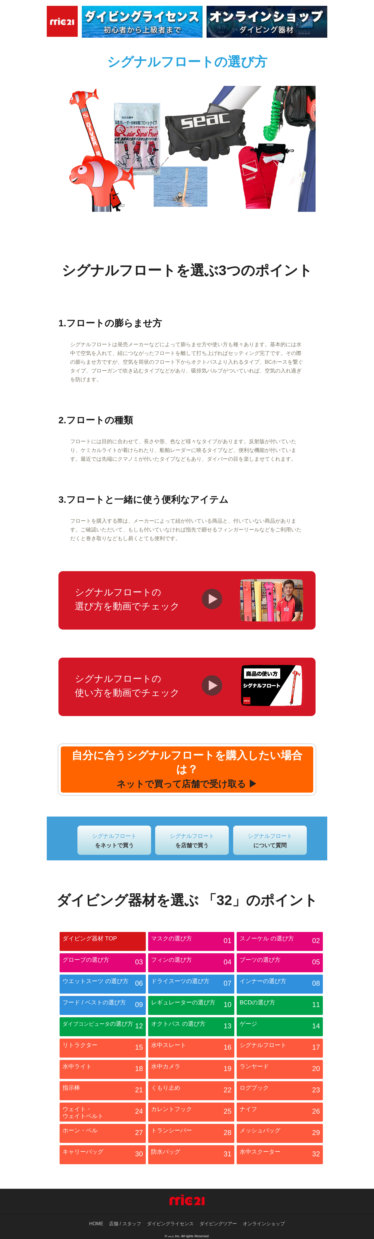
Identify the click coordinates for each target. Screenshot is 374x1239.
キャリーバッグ (103, 1155)
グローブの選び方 (103, 963)
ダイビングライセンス (170, 1223)
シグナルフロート (114, 841)
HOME (96, 1223)
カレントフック (191, 1112)
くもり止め (191, 1091)
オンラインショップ (264, 1223)
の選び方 (103, 1027)
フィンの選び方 (191, 963)
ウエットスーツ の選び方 (103, 985)
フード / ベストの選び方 (103, 1006)
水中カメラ (191, 1070)
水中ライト (103, 1070)
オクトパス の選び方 (191, 1027)
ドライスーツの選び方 (191, 985)
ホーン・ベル (103, 1134)
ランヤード (280, 1070)
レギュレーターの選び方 (191, 1006)
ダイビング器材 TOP (90, 938)
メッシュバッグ (280, 1134)
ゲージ (280, 1027)
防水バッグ (191, 1155)
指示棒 (103, 1091)
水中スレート (191, 1049)
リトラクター (103, 1049)
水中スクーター (280, 1155)
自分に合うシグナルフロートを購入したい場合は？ (187, 769)
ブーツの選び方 (280, 963)
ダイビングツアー (218, 1223)
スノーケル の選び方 (280, 942)
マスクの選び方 (191, 942)
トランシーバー (191, 1134)
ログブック (280, 1091)
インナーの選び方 (280, 985)
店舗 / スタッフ (125, 1223)
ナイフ (280, 1112)
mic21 (171, 1236)
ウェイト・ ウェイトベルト (103, 1112)
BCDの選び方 (280, 1006)
